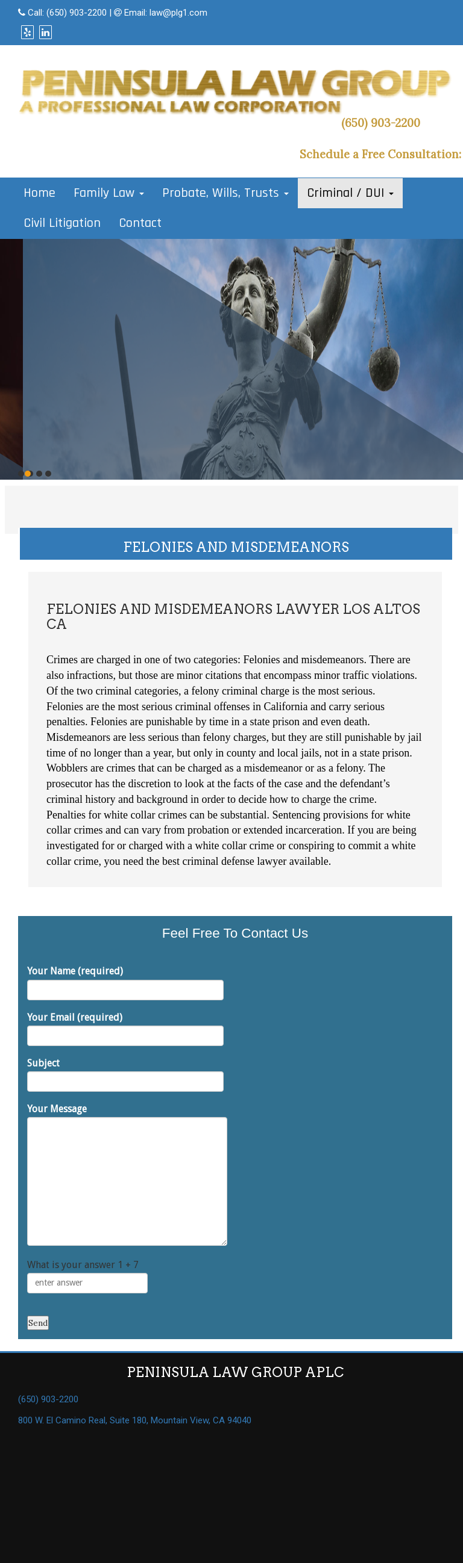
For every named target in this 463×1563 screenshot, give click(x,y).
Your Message (127, 1174)
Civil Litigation (62, 223)
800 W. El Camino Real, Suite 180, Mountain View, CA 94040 (134, 1420)
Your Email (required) (125, 1029)
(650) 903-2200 (76, 12)
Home (39, 193)
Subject (125, 1074)
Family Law (109, 193)
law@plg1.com (178, 12)
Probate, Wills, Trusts (225, 193)
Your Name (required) (125, 982)
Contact (140, 223)
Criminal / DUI (350, 193)
